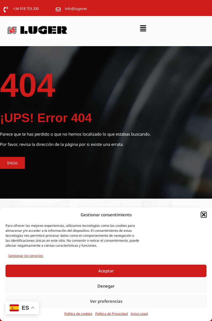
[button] (203, 214)
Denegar (106, 286)
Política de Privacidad (111, 313)
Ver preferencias (106, 301)
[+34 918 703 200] (6, 9)
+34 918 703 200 (26, 8)
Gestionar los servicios (25, 255)
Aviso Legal (139, 313)
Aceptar (106, 270)
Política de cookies (78, 313)
